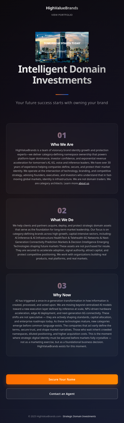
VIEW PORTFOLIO (61, 14)
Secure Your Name (62, 379)
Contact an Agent (62, 394)
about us (83, 183)
